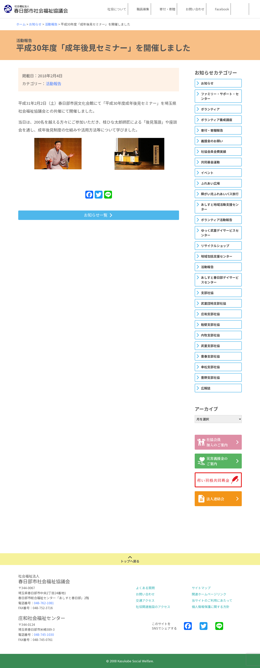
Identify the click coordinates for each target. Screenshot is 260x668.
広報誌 (205, 388)
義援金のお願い (212, 141)
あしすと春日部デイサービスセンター (220, 279)
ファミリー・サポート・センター (220, 96)
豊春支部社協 (210, 356)
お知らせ (207, 83)
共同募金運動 (210, 162)
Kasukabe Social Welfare (235, 9)
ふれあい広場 (210, 183)
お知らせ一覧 (95, 215)
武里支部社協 (210, 345)
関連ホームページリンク (209, 594)
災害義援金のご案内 (212, 461)
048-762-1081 (44, 603)
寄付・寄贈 (167, 9)
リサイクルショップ (215, 245)
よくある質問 (145, 587)
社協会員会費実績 (213, 151)
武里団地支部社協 (213, 303)
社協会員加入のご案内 (212, 442)
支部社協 (207, 292)
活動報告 (53, 83)
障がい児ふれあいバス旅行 (220, 193)
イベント (207, 172)
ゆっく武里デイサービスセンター (220, 232)
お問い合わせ (195, 9)
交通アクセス (145, 600)
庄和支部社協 (210, 314)
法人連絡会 (210, 499)
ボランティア (210, 109)
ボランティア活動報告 (216, 219)
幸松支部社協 (210, 367)
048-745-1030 (44, 634)
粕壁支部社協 (210, 324)
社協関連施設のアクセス (153, 606)
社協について (116, 9)
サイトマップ (201, 587)
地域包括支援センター (216, 256)
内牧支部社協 (210, 335)
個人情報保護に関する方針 (210, 606)
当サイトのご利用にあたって (212, 600)
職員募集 (143, 9)
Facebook (222, 9)
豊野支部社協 (210, 377)
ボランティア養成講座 (216, 119)
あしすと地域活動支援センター (220, 206)
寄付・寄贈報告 (212, 130)
